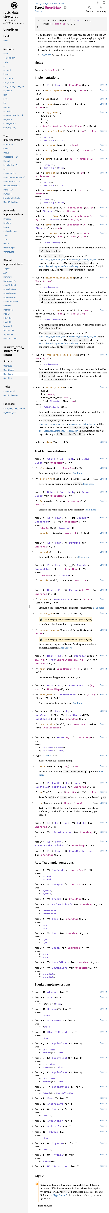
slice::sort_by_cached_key (52, 259)
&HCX (86, 233)
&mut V (57, 126)
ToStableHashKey (51, 242)
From (52, 659)
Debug (51, 492)
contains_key (53, 131)
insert (49, 103)
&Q (83, 131)
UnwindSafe (60, 967)
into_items (52, 216)
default (45, 551)
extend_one (47, 613)
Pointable (54, 1126)
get (47, 158)
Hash (79, 20)
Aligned (52, 992)
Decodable (42, 521)
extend (44, 599)
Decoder (82, 517)
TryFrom (57, 1143)
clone (43, 468)
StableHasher (51, 727)
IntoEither (55, 1120)
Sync (55, 933)
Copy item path (65, 7)
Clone (51, 458)
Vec (73, 236)
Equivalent (60, 1043)
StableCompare (50, 287)
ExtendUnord (60, 1086)
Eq (70, 20)
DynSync (57, 884)
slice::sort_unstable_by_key (82, 259)
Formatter (73, 501)
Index (60, 737)
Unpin (56, 947)
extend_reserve (50, 630)
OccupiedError (73, 126)
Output (47, 755)
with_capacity (54, 90)
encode (44, 580)
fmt (42, 501)
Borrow (46, 137)
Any (49, 997)
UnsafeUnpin (60, 962)
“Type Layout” (60, 1195)
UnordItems (75, 207)
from (42, 668)
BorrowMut (54, 1020)
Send (55, 918)
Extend (73, 590)
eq (41, 792)
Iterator (48, 211)
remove (49, 190)
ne (41, 802)
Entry (88, 150)
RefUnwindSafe (62, 904)
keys (48, 224)
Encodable (42, 569)
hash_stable (47, 724)
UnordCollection (81, 851)
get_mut (50, 172)
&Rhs (67, 802)
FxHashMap (58, 23)
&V (90, 158)
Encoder (82, 565)
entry (49, 150)
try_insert (52, 112)
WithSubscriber (58, 1166)
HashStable (42, 715)
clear (49, 442)
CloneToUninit (57, 1032)
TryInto (57, 1154)
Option (39, 107)
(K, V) (75, 219)
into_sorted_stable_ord (61, 354)
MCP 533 (46, 55)
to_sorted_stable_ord (59, 277)
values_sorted (54, 387)
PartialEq (54, 783)
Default (74, 542)
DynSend (57, 870)
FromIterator (78, 685)
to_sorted (51, 233)
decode (44, 532)
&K (86, 207)
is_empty (51, 145)
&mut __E (81, 580)
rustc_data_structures (46, 3)
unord (61, 3)
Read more (78, 473)
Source (38, 11)
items (49, 207)
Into (55, 1109)
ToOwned (52, 1131)
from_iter (46, 694)
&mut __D (71, 532)
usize (83, 90)
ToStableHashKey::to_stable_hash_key (58, 266)
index (43, 766)
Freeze (56, 899)
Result (47, 126)
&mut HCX (79, 724)
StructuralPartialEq (49, 845)
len (47, 98)
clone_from (47, 478)
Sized (61, 140)
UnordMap (75, 85)
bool (95, 131)
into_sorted (53, 310)
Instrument (55, 1103)
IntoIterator (62, 599)
